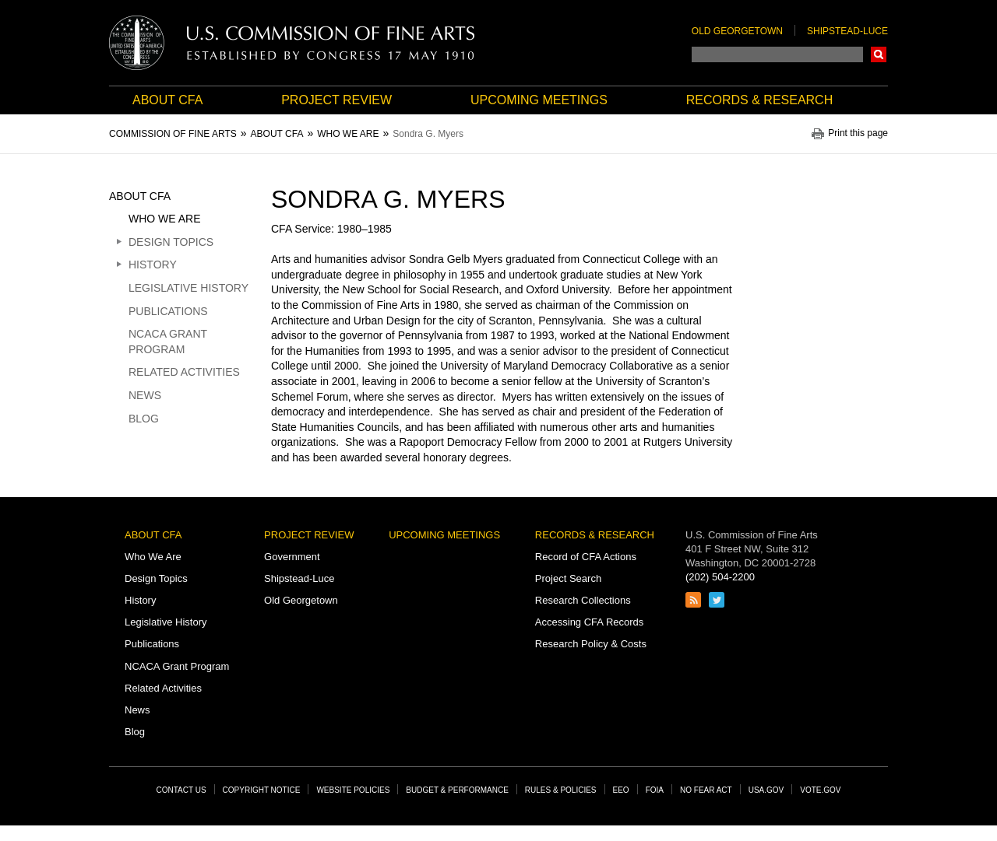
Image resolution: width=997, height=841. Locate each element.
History (153, 264)
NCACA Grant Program (168, 342)
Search (878, 54)
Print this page (858, 133)
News (145, 395)
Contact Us (181, 790)
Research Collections (583, 600)
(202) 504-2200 (720, 577)
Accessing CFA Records (589, 622)
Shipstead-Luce (847, 31)
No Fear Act (706, 790)
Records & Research (759, 100)
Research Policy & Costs (590, 644)
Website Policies (352, 790)
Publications (168, 311)
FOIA (655, 790)
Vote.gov (820, 790)
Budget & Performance (457, 790)
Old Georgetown (737, 31)
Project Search (568, 578)
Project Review (336, 100)
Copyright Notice (262, 790)
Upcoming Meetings (539, 100)
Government (292, 556)
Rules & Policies (561, 790)
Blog (144, 418)
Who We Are (165, 218)
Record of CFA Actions (585, 556)
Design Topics (171, 242)
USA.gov (766, 790)
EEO (621, 790)
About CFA (167, 100)
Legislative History (188, 288)
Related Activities (184, 372)
